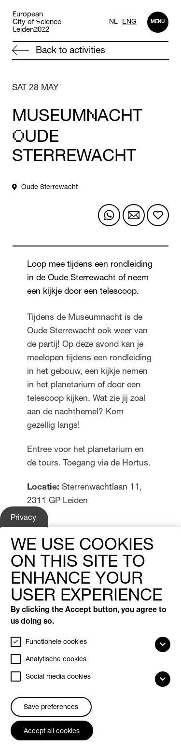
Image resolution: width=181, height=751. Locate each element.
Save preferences (51, 707)
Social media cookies (58, 677)
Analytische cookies (56, 659)
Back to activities (58, 50)
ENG (129, 22)
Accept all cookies (52, 731)
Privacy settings (25, 521)
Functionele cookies (56, 642)
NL (113, 22)
